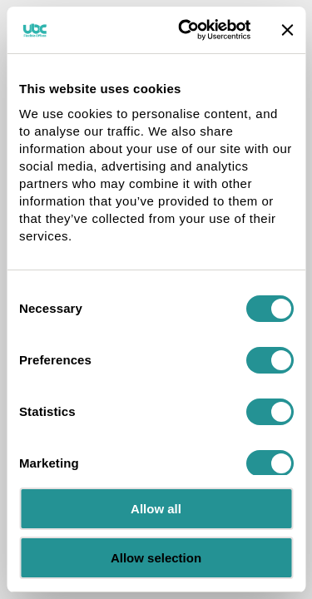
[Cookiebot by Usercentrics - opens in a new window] (185, 30)
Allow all (156, 509)
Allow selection (156, 558)
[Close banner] (287, 30)
